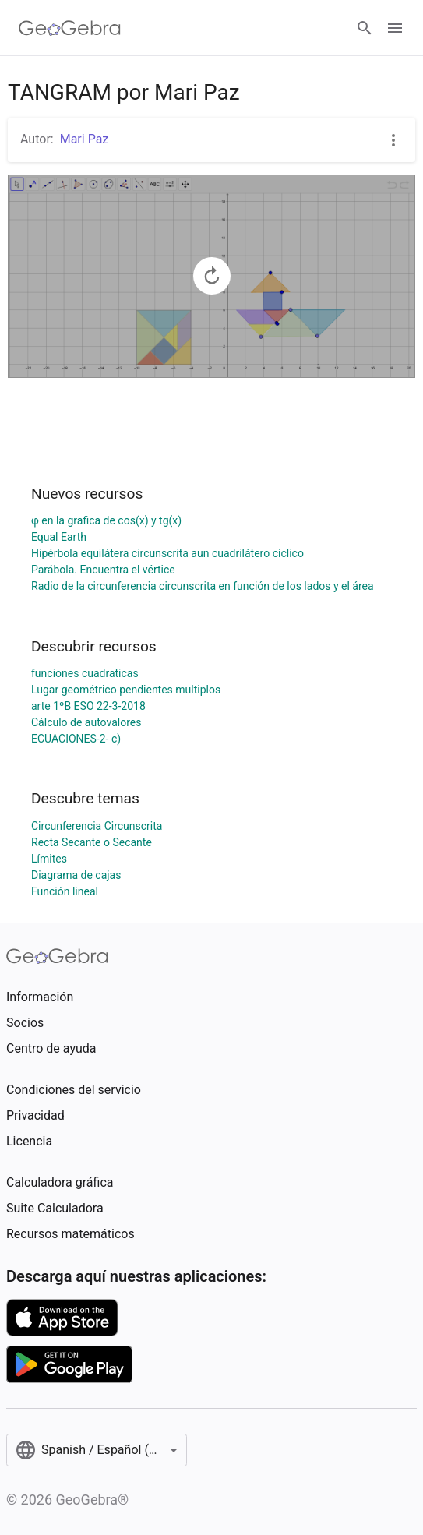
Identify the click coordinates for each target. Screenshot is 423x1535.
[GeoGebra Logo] (70, 28)
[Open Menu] (395, 28)
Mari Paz (84, 139)
